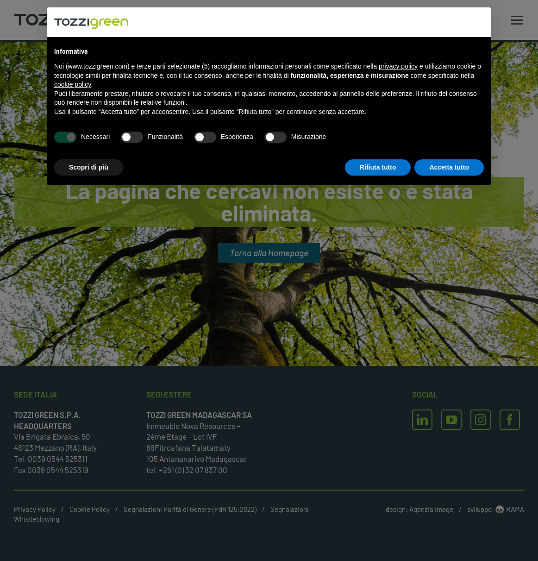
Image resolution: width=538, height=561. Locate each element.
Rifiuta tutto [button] (378, 167)
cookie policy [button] (72, 84)
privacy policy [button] (398, 66)
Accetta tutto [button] (449, 167)
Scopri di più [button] (88, 167)
